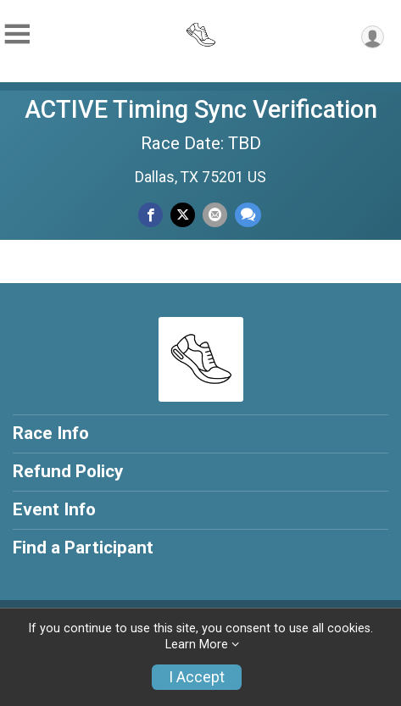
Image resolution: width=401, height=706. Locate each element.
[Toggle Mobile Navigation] (17, 34)
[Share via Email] (215, 215)
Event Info (54, 509)
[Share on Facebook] (150, 215)
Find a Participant (83, 547)
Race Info (51, 433)
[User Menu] (372, 36)
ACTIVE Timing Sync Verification (201, 109)
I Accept (197, 677)
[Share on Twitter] (182, 215)
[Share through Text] (248, 215)
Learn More (196, 644)
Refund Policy (68, 471)
